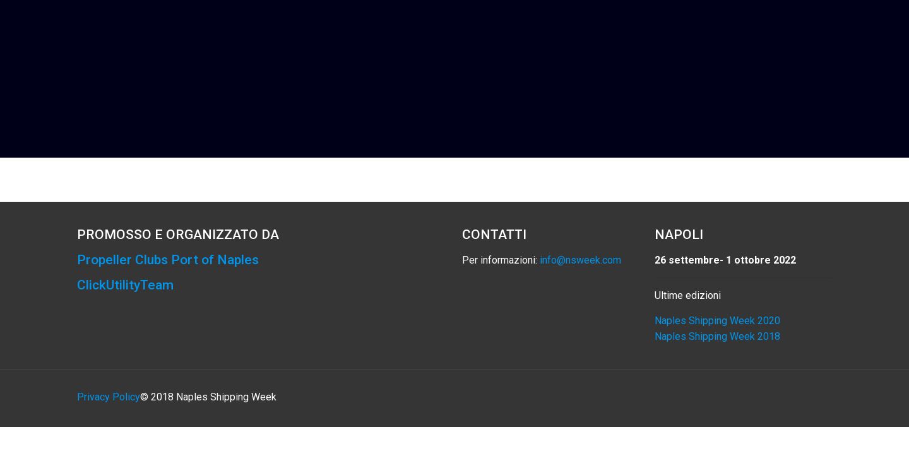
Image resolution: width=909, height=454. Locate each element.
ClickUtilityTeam (125, 285)
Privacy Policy (108, 397)
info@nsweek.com (580, 260)
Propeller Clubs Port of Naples (168, 259)
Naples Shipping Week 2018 (717, 336)
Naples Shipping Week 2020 (717, 321)
